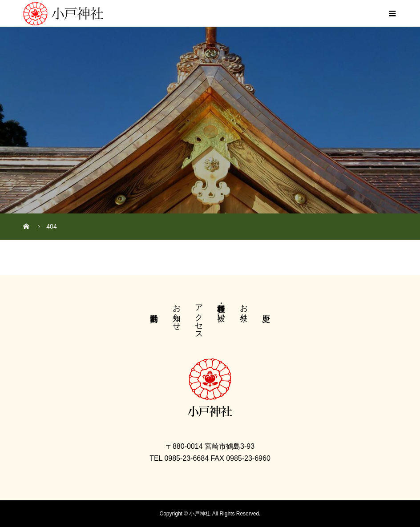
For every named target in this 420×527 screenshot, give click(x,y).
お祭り (243, 308)
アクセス (198, 317)
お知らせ (176, 312)
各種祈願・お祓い (221, 308)
